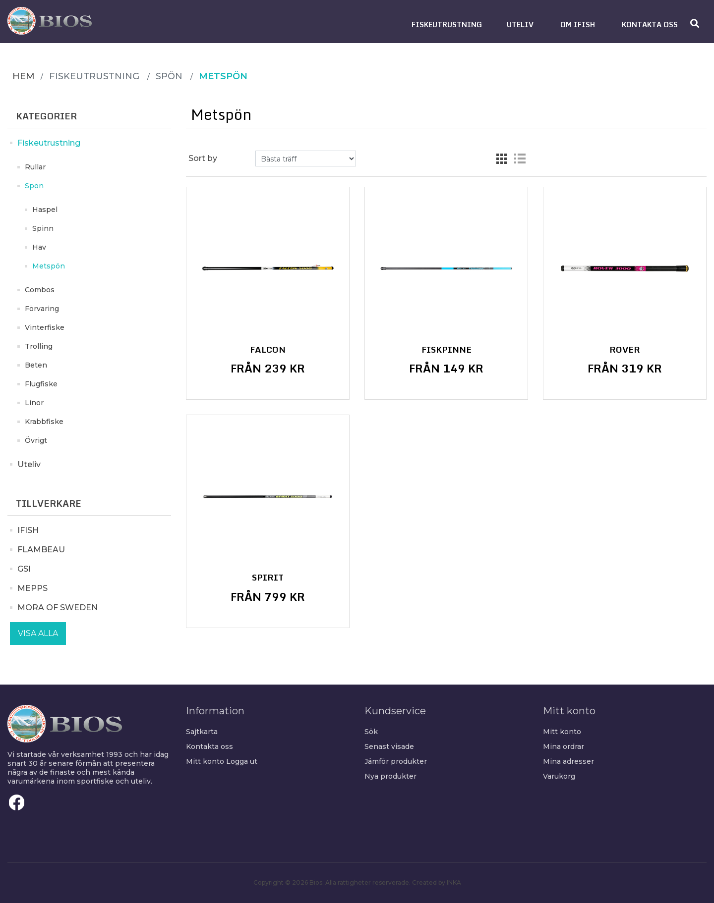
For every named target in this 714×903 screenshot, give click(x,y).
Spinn (43, 228)
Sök (371, 731)
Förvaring (42, 308)
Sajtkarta (202, 731)
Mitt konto (205, 761)
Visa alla (38, 633)
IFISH (28, 530)
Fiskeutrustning (48, 143)
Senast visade (389, 746)
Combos (40, 289)
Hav (39, 247)
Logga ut (241, 761)
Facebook (16, 802)
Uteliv (29, 464)
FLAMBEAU (41, 549)
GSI (24, 569)
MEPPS (32, 588)
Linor (34, 402)
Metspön (48, 266)
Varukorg (559, 776)
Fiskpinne (446, 350)
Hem (23, 76)
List (520, 158)
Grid (502, 158)
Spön (34, 185)
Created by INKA (436, 882)
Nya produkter (390, 776)
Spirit (268, 578)
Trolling (39, 346)
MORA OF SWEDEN (57, 607)
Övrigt (36, 440)
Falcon (268, 350)
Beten (36, 365)
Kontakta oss (209, 746)
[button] (447, 24)
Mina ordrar (563, 746)
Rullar (35, 166)
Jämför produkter (395, 761)
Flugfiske (41, 383)
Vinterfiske (44, 327)
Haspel (45, 209)
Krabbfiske (44, 421)
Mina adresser (568, 761)
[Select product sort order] (305, 158)
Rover (624, 350)
